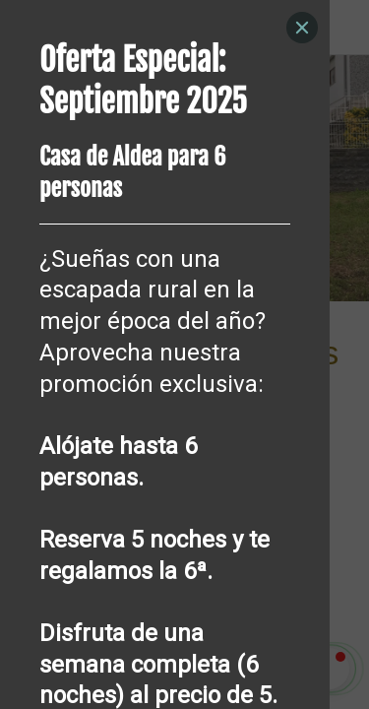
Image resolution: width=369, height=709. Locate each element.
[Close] (302, 27)
